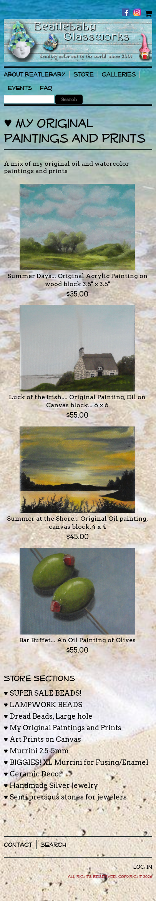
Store (83, 74)
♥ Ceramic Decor (33, 774)
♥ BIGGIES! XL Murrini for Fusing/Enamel (76, 762)
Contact (18, 844)
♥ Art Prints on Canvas (42, 739)
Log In (142, 866)
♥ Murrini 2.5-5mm (36, 751)
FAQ (46, 88)
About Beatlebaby (34, 74)
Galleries (119, 74)
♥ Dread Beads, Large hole (48, 716)
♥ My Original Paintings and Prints (62, 728)
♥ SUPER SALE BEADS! (43, 693)
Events (20, 88)
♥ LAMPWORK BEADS (43, 705)
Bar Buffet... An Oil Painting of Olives (77, 640)
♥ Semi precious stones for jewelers (65, 797)
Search (53, 844)
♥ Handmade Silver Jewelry (51, 785)
